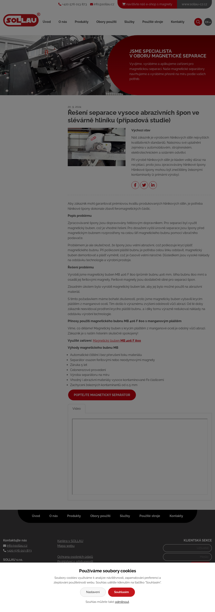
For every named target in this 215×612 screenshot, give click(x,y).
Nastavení (93, 592)
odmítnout (122, 602)
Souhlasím (121, 592)
